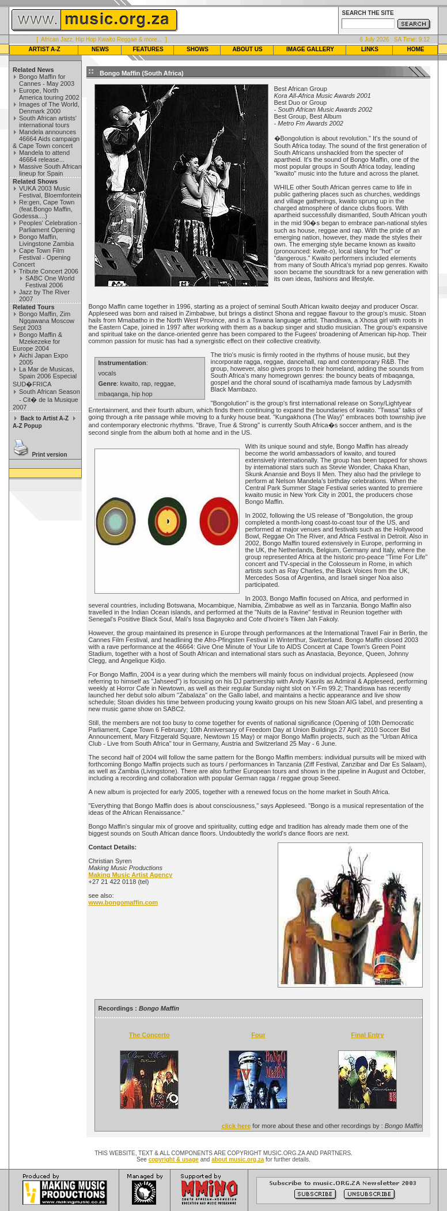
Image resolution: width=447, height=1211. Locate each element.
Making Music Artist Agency (131, 874)
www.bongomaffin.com (123, 902)
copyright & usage (174, 1159)
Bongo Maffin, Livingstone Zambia (46, 240)
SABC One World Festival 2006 (49, 281)
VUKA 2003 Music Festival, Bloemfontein (50, 192)
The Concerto (149, 1034)
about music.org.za (237, 1159)
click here (236, 1125)
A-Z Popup (27, 426)
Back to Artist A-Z (44, 418)
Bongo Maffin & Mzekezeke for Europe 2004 (37, 341)
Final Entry (367, 1034)
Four (258, 1034)
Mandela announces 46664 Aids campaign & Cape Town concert (46, 138)
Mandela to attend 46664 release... (44, 156)
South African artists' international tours (48, 121)
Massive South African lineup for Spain (50, 170)
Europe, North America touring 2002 (49, 94)
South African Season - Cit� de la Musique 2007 (46, 399)
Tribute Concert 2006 (48, 271)
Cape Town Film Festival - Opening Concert (41, 257)
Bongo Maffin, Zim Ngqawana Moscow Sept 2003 (43, 320)
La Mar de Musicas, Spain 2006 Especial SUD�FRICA (45, 377)
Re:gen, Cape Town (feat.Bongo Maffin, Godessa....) (43, 209)
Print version (49, 454)
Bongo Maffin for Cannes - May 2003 (46, 80)
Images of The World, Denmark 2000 (49, 108)
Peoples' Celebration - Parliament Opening (50, 226)
